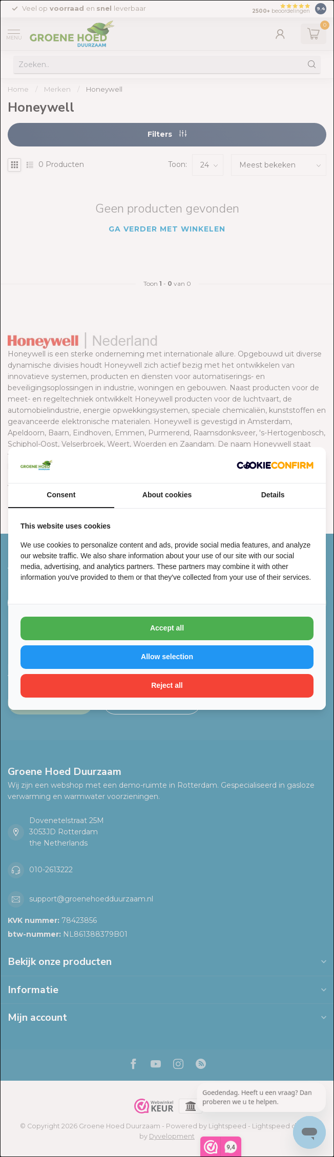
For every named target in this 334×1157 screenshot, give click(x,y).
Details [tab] (273, 495)
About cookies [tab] (167, 495)
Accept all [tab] (167, 628)
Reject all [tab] (166, 685)
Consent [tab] (61, 495)
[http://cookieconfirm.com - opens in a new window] (275, 465)
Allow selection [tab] (167, 657)
